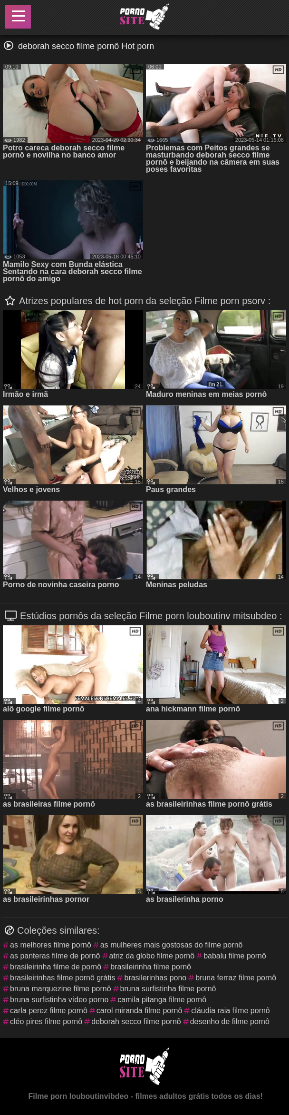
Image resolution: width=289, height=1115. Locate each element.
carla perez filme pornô (48, 1010)
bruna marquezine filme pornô (60, 989)
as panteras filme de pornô (55, 956)
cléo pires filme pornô (46, 1021)
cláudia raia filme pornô (230, 1010)
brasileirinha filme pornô (150, 967)
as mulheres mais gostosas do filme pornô (171, 945)
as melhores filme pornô (50, 945)
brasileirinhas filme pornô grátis (62, 978)
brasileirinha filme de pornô (55, 967)
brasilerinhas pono (155, 978)
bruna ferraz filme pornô (235, 978)
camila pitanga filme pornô (161, 1000)
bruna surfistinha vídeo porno (59, 1000)
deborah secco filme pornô (136, 1021)
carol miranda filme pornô (139, 1010)
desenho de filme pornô (230, 1021)
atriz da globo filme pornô (152, 956)
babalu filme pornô (234, 956)
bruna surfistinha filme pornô (168, 989)
